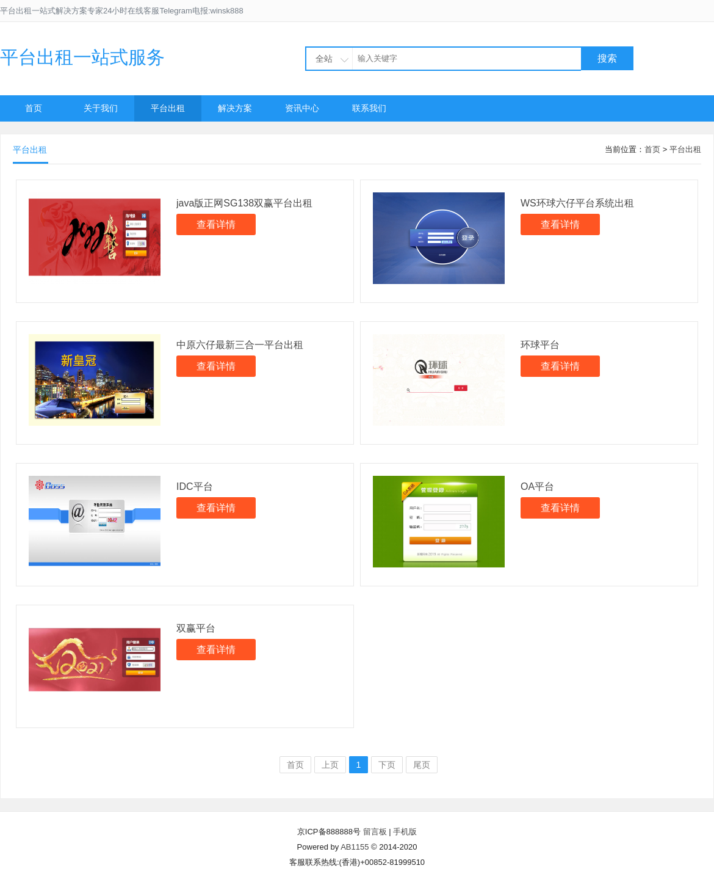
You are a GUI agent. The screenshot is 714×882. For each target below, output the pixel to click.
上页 (330, 765)
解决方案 (235, 108)
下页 (386, 765)
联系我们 (369, 108)
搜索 (607, 58)
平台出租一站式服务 (82, 57)
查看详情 (216, 224)
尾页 (421, 765)
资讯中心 (302, 108)
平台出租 (168, 108)
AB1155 (355, 846)
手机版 (405, 831)
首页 (33, 108)
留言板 (375, 831)
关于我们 (101, 108)
